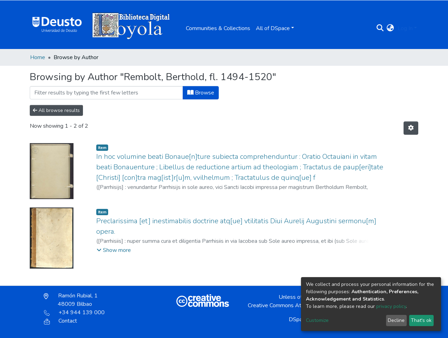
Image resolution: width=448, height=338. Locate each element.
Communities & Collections (218, 28)
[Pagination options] (411, 128)
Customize (317, 320)
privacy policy (391, 306)
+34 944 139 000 (74, 312)
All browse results (56, 110)
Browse (200, 93)
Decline (396, 320)
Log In (405, 28)
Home (37, 57)
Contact (60, 321)
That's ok (421, 320)
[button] (390, 28)
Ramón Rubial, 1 (71, 300)
